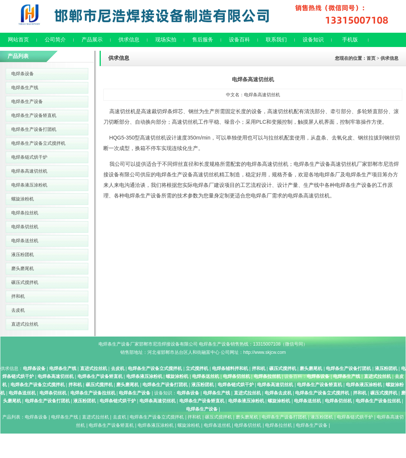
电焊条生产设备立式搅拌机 (38, 143)
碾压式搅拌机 (24, 282)
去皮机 (18, 310)
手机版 (350, 39)
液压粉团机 (22, 254)
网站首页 (18, 39)
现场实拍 (165, 39)
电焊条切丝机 (24, 226)
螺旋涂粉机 (22, 199)
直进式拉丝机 (24, 324)
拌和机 (18, 296)
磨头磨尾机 (22, 268)
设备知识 (313, 39)
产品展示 (92, 39)
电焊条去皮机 (278, 393)
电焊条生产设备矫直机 (33, 115)
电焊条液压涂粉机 (29, 185)
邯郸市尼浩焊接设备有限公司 (168, 344)
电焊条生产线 (24, 87)
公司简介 (55, 39)
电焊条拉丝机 (24, 212)
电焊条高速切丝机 (29, 171)
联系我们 (276, 39)
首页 (371, 58)
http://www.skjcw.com (264, 352)
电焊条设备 (22, 73)
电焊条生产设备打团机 (33, 129)
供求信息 (128, 39)
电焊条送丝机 (24, 240)
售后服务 (202, 39)
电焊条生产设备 (27, 101)
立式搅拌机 (197, 368)
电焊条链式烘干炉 (29, 157)
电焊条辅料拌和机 (230, 368)
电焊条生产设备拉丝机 (92, 393)
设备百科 (239, 39)
